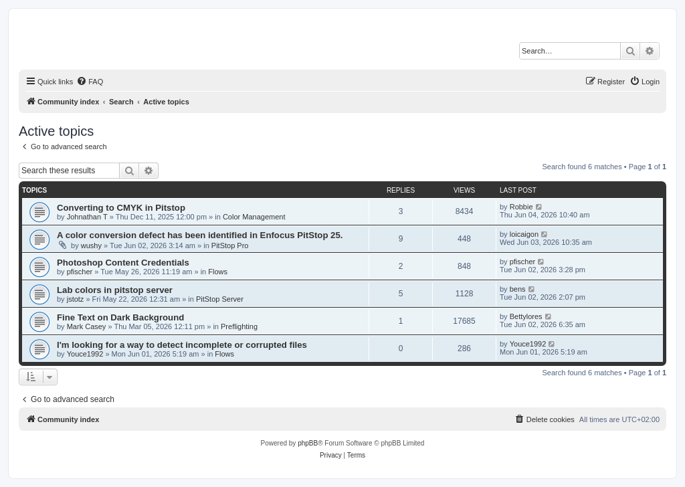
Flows (217, 272)
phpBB (308, 443)
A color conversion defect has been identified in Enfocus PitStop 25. (199, 235)
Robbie (521, 207)
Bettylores (526, 316)
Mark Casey (86, 326)
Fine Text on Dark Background (120, 317)
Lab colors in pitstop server (115, 290)
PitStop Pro (230, 245)
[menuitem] (89, 82)
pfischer (80, 272)
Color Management (254, 217)
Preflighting (239, 326)
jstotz (75, 299)
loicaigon (524, 234)
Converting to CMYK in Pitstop (121, 208)
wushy (91, 245)
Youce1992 (85, 354)
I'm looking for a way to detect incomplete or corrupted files (182, 345)
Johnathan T (87, 217)
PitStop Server (219, 299)
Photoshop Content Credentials (123, 263)
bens (518, 289)
